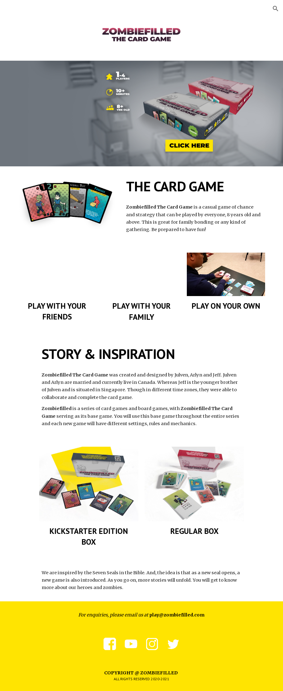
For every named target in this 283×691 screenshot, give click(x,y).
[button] (275, 8)
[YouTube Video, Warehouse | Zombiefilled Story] (57, 138)
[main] (194, 186)
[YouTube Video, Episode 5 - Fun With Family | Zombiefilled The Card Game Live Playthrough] (141, 274)
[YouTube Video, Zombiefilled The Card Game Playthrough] (57, 89)
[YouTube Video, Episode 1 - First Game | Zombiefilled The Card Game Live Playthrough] (57, 274)
